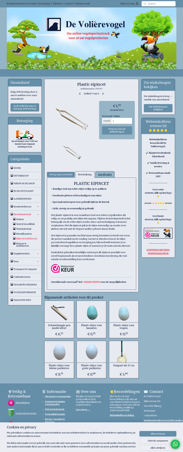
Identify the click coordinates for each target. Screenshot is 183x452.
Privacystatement (54, 409)
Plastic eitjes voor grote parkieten (91, 367)
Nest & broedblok (25, 224)
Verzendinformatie (55, 414)
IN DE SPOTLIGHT (24, 191)
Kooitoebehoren (26, 206)
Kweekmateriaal (26, 214)
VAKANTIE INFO (22, 300)
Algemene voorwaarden (58, 396)
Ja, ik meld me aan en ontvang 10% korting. (25, 107)
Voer (26, 261)
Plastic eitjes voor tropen (123, 327)
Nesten (20, 219)
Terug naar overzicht (60, 174)
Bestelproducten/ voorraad (21, 3)
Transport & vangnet (25, 269)
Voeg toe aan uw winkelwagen (117, 130)
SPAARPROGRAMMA (25, 284)
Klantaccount (83, 3)
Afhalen (57, 3)
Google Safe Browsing (26, 413)
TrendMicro (21, 424)
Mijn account (129, 4)
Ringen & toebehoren (22, 244)
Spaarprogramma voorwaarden (55, 403)
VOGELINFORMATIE (25, 292)
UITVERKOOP (21, 175)
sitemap (81, 446)
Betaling (49, 432)
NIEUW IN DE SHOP (24, 183)
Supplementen (26, 253)
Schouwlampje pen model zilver (59, 327)
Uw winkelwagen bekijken (158, 108)
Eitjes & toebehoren (26, 238)
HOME (17, 168)
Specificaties (105, 174)
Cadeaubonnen (22, 276)
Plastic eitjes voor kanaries (91, 327)
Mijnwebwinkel (127, 446)
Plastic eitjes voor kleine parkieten (59, 367)
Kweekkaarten (24, 233)
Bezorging (44, 3)
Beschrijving (85, 174)
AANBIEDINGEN (22, 198)
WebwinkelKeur (23, 403)
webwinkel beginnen (100, 446)
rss (87, 446)
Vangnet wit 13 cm (123, 365)
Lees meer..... (83, 409)
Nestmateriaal (23, 228)
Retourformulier (53, 427)
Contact (68, 3)
